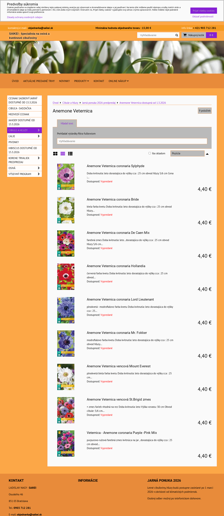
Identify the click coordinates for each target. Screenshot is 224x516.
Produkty (81, 81)
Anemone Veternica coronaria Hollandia (116, 266)
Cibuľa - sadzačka (20, 108)
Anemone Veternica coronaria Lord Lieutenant (120, 299)
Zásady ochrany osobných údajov (25, 17)
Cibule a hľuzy (25, 130)
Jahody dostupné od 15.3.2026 (22, 122)
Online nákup (119, 81)
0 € (211, 35)
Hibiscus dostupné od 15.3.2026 (23, 150)
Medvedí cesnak (19, 114)
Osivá (25, 168)
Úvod (15, 81)
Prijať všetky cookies (204, 10)
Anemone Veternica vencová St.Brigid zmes (119, 399)
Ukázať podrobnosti (203, 16)
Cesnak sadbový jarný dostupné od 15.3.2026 (23, 100)
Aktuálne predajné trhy (39, 81)
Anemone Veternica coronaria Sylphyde (115, 166)
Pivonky (14, 142)
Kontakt (99, 81)
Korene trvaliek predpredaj (25, 160)
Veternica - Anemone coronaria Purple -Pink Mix (122, 433)
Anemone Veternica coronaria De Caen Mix (118, 233)
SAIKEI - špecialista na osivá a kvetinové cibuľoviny (29, 35)
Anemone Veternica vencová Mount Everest (118, 366)
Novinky (64, 81)
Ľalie (25, 136)
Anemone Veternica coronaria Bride (113, 199)
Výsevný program (25, 174)
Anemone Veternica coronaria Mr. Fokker (117, 333)
